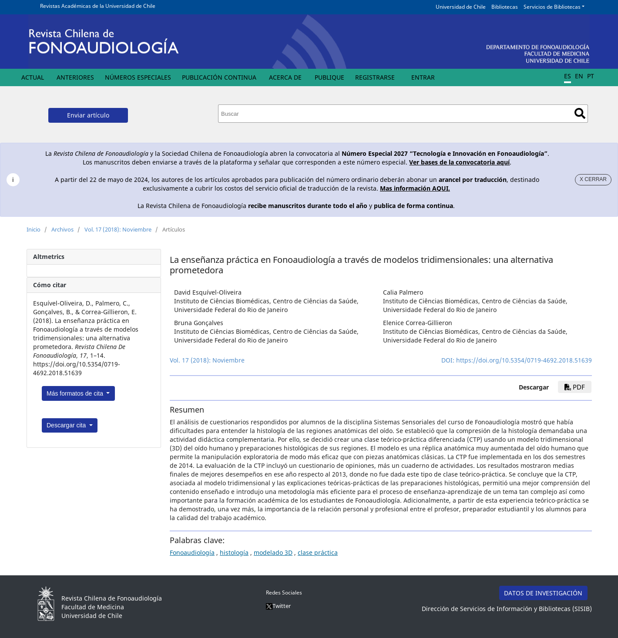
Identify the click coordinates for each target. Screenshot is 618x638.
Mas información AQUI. (415, 188)
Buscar (579, 113)
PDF (574, 387)
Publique (329, 77)
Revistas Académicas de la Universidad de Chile (97, 6)
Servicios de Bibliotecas (552, 6)
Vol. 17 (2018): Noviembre (117, 229)
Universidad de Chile (461, 6)
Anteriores (75, 77)
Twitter (278, 606)
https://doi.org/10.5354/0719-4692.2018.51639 (524, 360)
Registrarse (375, 77)
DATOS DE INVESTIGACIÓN (543, 593)
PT (590, 76)
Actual (32, 77)
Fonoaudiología (192, 552)
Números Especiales (138, 77)
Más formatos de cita (76, 393)
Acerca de (285, 77)
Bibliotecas (504, 6)
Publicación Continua (219, 77)
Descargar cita (67, 425)
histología (234, 552)
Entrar (423, 77)
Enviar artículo (88, 115)
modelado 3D (273, 552)
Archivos (62, 229)
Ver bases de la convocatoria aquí (459, 162)
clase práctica (318, 552)
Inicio (33, 229)
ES (567, 76)
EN (579, 76)
